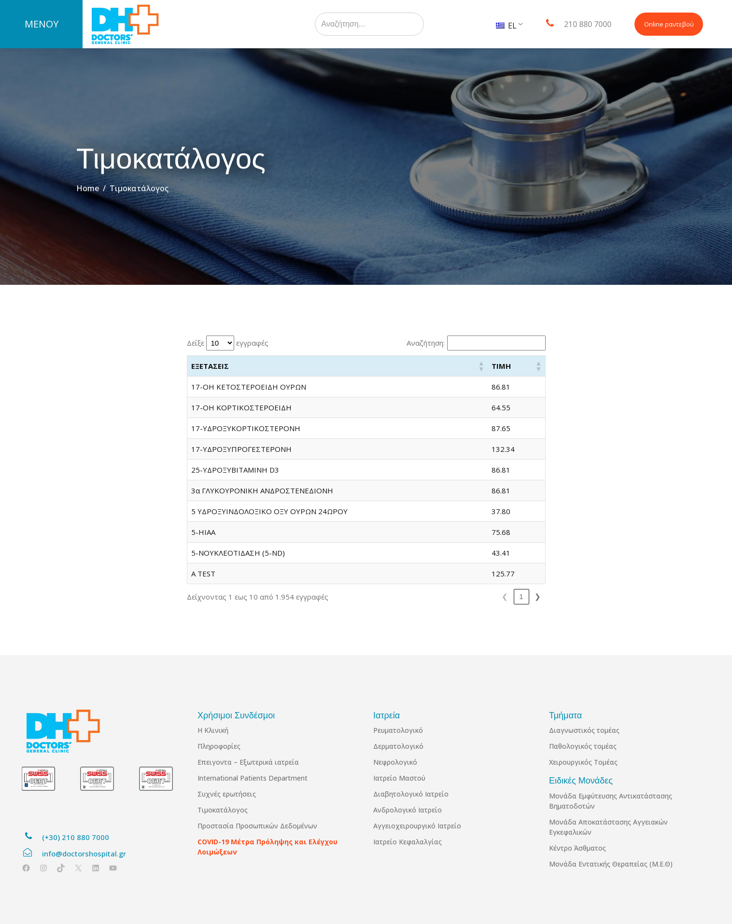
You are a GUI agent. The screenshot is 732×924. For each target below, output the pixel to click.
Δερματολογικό (398, 746)
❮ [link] (400, 596)
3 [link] (449, 596)
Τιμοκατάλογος (222, 809)
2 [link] (433, 596)
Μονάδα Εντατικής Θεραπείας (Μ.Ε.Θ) (611, 863)
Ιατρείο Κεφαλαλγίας (407, 841)
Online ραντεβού (669, 24)
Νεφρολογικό (395, 762)
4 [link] (466, 596)
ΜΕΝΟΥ (41, 23)
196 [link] (520, 596)
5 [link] (482, 596)
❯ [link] (538, 596)
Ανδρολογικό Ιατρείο (407, 809)
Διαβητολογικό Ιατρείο (411, 793)
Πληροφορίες (218, 746)
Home (87, 188)
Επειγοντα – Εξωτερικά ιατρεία (248, 762)
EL (506, 25)
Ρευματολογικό (398, 730)
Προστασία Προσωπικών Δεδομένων (257, 825)
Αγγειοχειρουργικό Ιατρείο (417, 825)
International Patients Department (252, 778)
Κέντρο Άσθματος (577, 848)
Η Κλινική (212, 730)
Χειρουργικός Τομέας (583, 762)
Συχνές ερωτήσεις (226, 793)
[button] (503, 366)
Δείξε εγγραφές (227, 343)
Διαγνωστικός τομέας (584, 730)
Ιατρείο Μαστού (399, 778)
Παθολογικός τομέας (583, 746)
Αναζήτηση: (426, 343)
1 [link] (417, 596)
